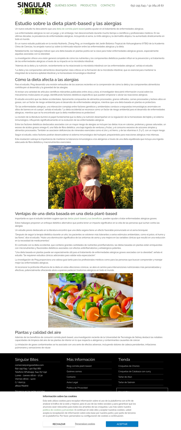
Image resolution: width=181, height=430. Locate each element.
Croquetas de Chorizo (129, 366)
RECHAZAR (59, 424)
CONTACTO (108, 5)
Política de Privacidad (77, 388)
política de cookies (52, 410)
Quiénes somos (74, 371)
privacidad (68, 410)
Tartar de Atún (125, 377)
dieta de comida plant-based (71, 29)
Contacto (71, 377)
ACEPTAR (122, 424)
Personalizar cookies (85, 424)
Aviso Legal (72, 382)
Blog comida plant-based (79, 366)
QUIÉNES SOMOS (66, 5)
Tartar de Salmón (126, 382)
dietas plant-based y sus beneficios (85, 218)
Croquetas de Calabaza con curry (134, 371)
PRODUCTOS (89, 5)
